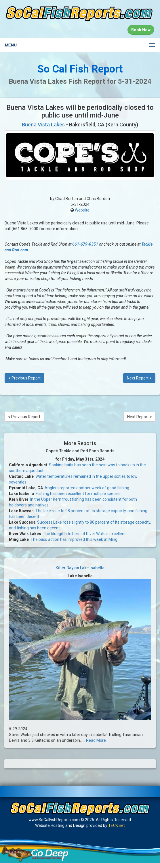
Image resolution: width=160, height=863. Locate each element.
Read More (96, 740)
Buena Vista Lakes (43, 125)
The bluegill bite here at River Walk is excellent (84, 533)
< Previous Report (24, 378)
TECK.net (116, 825)
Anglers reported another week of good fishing (87, 488)
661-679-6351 (85, 244)
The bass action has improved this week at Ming (74, 539)
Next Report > (139, 378)
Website (82, 210)
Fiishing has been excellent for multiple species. (78, 493)
